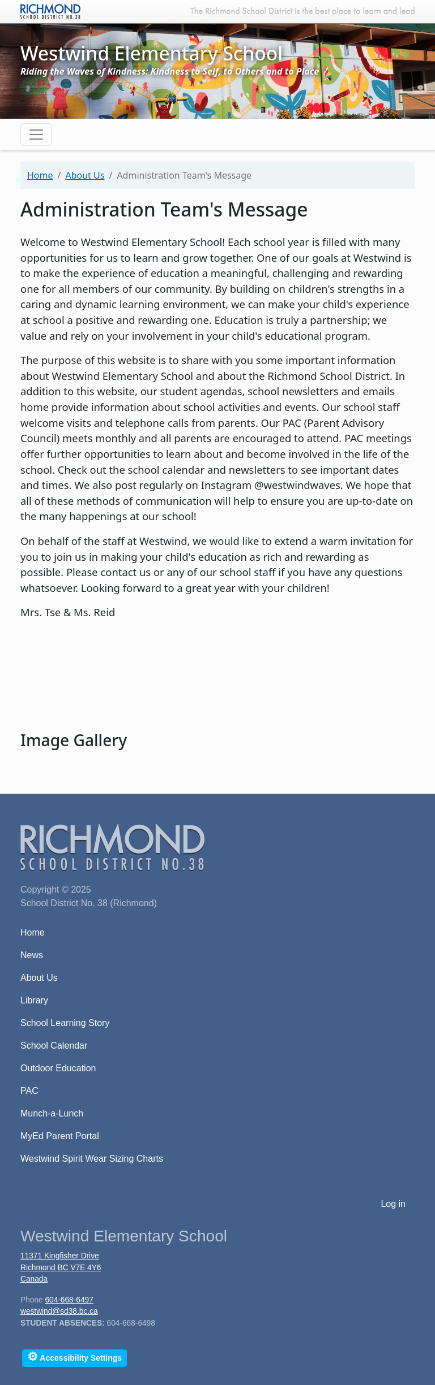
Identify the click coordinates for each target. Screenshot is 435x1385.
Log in (393, 1204)
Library (34, 1000)
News (31, 955)
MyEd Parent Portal (59, 1136)
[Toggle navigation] (36, 134)
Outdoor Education (58, 1068)
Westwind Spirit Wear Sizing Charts (91, 1158)
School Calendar (53, 1045)
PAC (29, 1091)
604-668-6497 (69, 1300)
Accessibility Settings (74, 1356)
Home (40, 175)
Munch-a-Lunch (51, 1113)
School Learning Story (64, 1023)
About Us (84, 175)
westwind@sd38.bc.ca (59, 1311)
